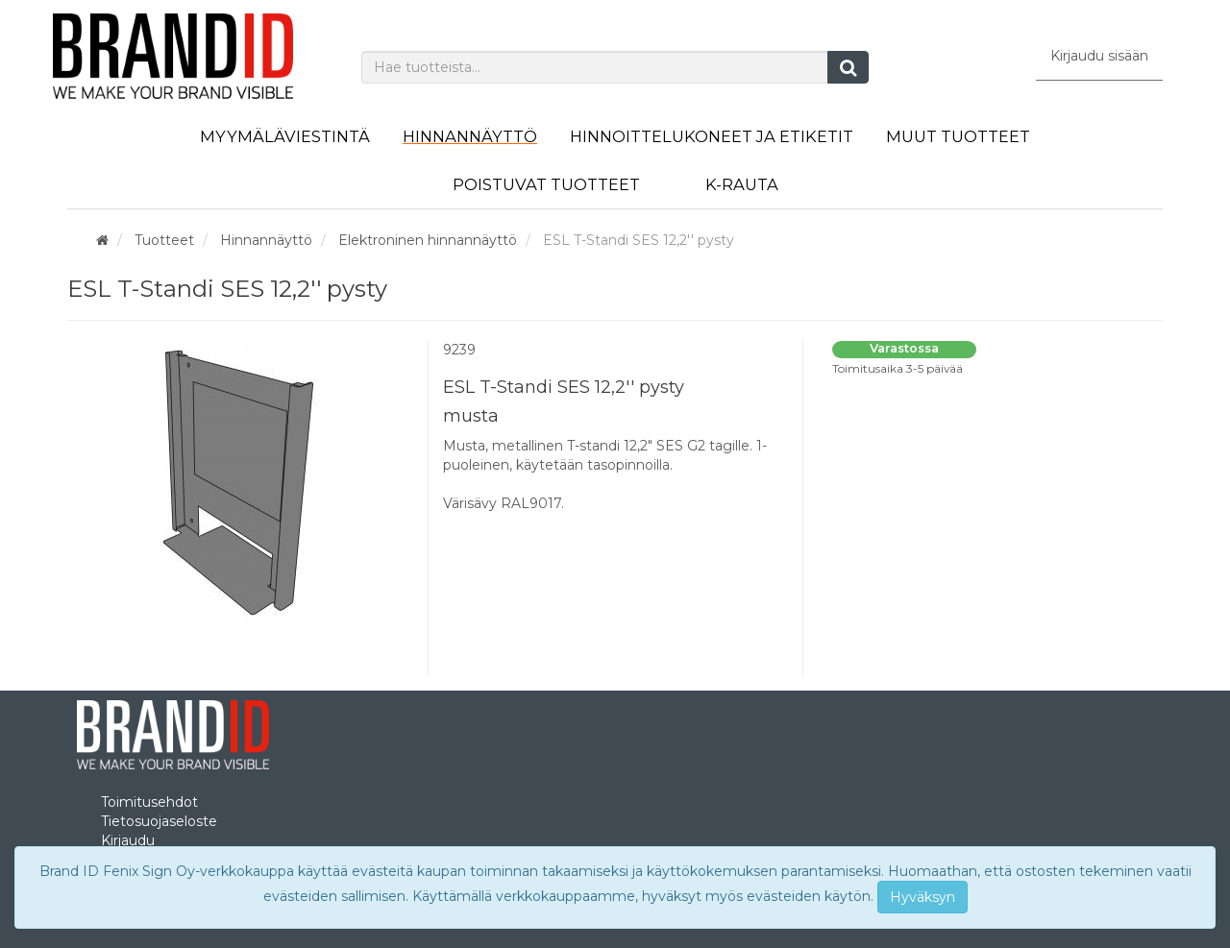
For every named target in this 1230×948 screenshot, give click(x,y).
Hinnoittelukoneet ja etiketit (711, 136)
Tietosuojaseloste (159, 821)
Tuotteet (164, 240)
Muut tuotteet (958, 136)
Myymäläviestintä (285, 136)
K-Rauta (741, 184)
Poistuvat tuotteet (546, 184)
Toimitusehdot (149, 802)
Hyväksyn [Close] (922, 897)
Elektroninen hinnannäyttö (427, 240)
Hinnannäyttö (470, 136)
